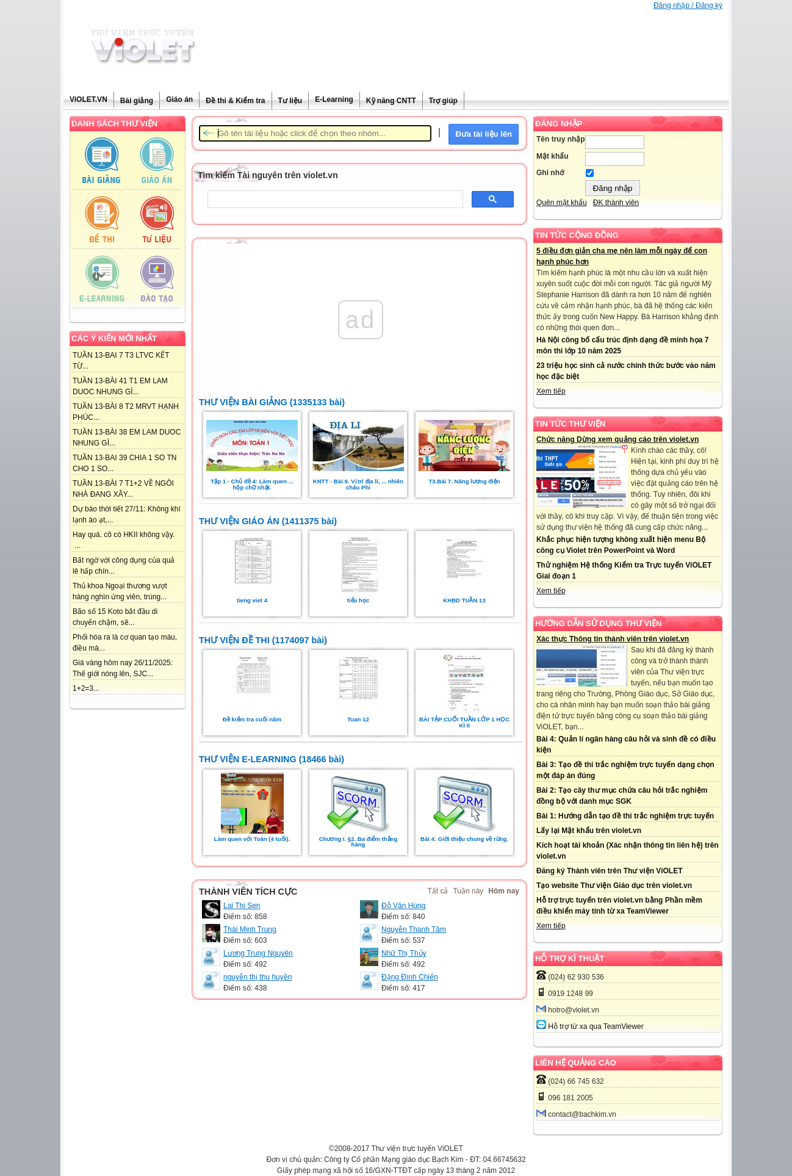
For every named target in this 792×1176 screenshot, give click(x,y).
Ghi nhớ (550, 172)
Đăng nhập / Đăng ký (687, 5)
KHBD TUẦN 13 (464, 600)
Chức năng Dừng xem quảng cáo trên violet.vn (617, 439)
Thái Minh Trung (249, 929)
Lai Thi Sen (242, 905)
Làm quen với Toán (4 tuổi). (252, 838)
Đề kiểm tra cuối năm (252, 719)
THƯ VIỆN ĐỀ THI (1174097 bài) (263, 640)
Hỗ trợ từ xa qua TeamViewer (595, 1026)
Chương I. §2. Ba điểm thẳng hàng (358, 841)
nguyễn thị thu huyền (257, 977)
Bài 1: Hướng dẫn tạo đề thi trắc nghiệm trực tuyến (625, 816)
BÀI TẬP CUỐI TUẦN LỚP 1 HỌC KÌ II (464, 722)
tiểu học (358, 600)
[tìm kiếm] (334, 199)
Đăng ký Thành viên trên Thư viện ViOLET (609, 871)
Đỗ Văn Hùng (403, 905)
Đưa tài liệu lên (483, 134)
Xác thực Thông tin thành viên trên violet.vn (612, 639)
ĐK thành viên (616, 202)
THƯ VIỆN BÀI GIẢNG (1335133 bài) (272, 402)
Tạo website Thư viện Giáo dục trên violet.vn (614, 885)
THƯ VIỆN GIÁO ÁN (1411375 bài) (268, 521)
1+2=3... (86, 688)
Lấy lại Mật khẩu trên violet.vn (588, 830)
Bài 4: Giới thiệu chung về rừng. (464, 838)
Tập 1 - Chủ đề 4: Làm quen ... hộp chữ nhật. (252, 484)
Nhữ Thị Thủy (404, 953)
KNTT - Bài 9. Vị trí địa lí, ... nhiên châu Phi (358, 484)
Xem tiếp (551, 391)
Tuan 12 (358, 719)
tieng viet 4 (252, 600)
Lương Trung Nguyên (258, 953)
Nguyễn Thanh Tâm (413, 929)
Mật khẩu (552, 156)
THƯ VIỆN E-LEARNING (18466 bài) (271, 759)
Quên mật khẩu (561, 202)
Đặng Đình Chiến (409, 977)
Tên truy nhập (560, 139)
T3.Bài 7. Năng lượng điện (464, 481)
